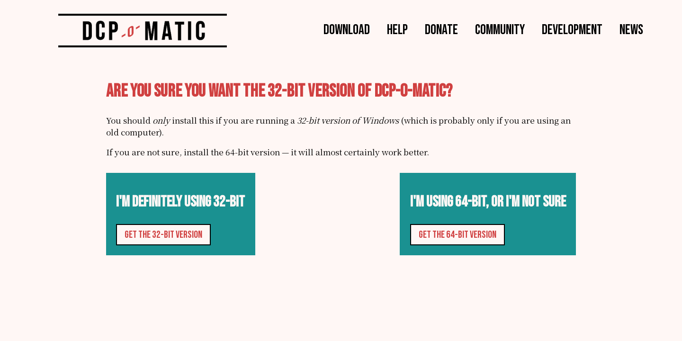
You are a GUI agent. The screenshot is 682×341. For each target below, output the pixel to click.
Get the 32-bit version (163, 235)
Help (397, 29)
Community (500, 29)
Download (346, 29)
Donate (441, 29)
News (631, 29)
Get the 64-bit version (457, 235)
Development (572, 29)
